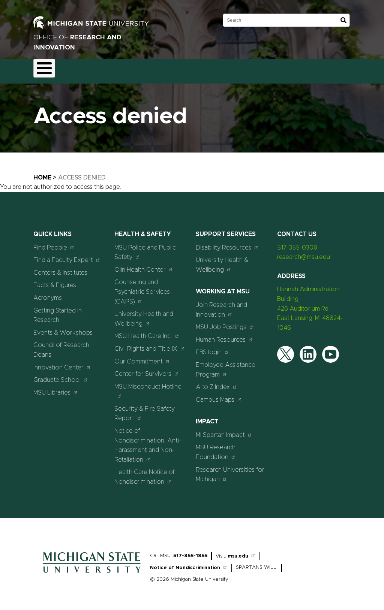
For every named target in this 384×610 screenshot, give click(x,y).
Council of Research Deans (61, 346)
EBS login (212, 348)
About (48, 69)
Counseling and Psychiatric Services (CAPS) (142, 287)
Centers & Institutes (60, 268)
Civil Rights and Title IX (149, 344)
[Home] (92, 570)
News (287, 69)
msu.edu (242, 551)
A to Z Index (216, 382)
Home (42, 173)
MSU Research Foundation (216, 448)
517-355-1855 (190, 551)
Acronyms (47, 293)
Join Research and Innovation (221, 305)
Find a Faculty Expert (66, 256)
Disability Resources (227, 243)
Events (318, 69)
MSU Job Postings (225, 323)
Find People (54, 243)
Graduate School (60, 375)
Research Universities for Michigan (230, 470)
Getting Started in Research (57, 311)
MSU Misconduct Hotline (148, 386)
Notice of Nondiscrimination (189, 563)
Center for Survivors (146, 369)
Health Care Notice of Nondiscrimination (144, 473)
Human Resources (224, 335)
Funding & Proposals (95, 69)
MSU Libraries (55, 388)
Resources (253, 69)
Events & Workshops (63, 328)
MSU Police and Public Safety (145, 248)
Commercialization (203, 69)
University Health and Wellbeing (143, 315)
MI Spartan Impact (224, 430)
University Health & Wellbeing (222, 261)
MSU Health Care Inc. (147, 332)
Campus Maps (219, 395)
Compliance (150, 69)
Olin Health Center (143, 265)
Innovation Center (62, 363)
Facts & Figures (54, 281)
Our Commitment (142, 357)
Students (353, 69)
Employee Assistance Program (225, 365)
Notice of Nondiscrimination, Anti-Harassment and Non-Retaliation (147, 440)
